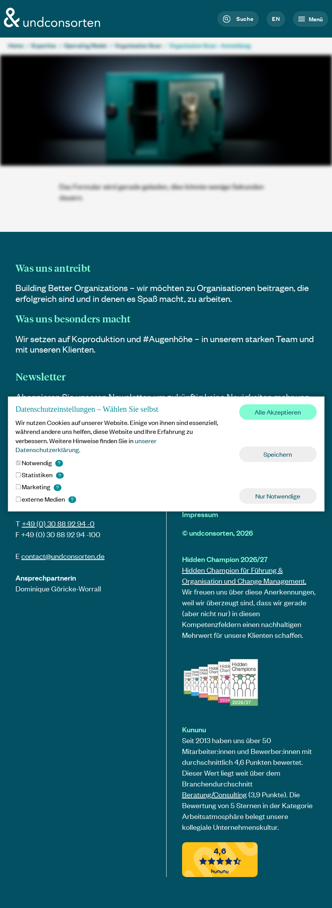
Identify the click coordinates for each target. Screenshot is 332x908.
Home (16, 45)
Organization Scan (138, 45)
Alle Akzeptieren (278, 412)
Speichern (277, 454)
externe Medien (45, 499)
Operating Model (85, 45)
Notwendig (39, 462)
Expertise (43, 45)
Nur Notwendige (277, 496)
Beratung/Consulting (214, 794)
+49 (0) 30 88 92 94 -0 (58, 523)
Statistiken (39, 474)
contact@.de (63, 556)
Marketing (38, 487)
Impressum (200, 514)
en (276, 18)
